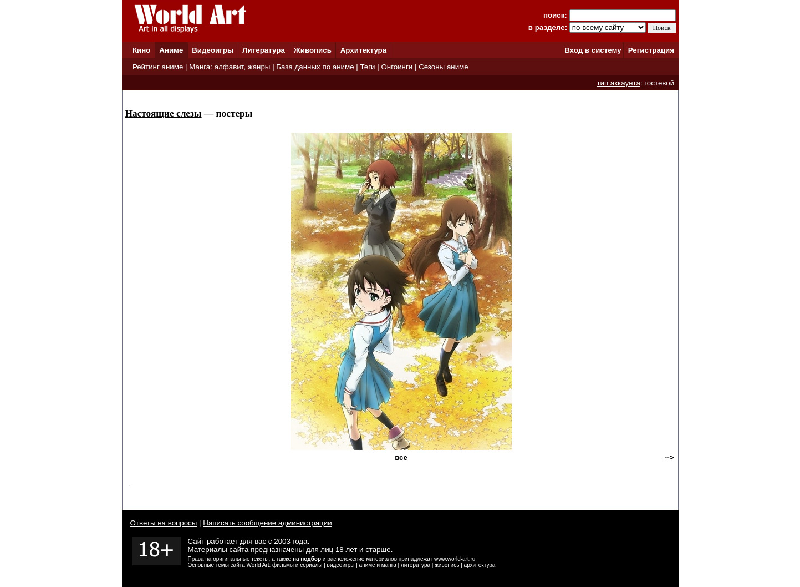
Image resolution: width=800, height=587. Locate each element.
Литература (263, 50)
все (401, 457)
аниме (367, 565)
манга (388, 565)
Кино (142, 50)
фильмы (283, 565)
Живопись (313, 50)
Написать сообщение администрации (267, 523)
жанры (259, 67)
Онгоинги (396, 67)
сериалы (311, 565)
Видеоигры (212, 50)
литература (415, 565)
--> (669, 457)
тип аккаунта (618, 83)
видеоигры (341, 565)
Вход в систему (592, 50)
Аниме (171, 50)
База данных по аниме (315, 67)
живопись (447, 565)
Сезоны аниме (443, 67)
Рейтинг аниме (158, 67)
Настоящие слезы (163, 113)
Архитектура (363, 50)
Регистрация (651, 50)
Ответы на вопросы (163, 523)
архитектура (480, 565)
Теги (367, 67)
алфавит (229, 67)
